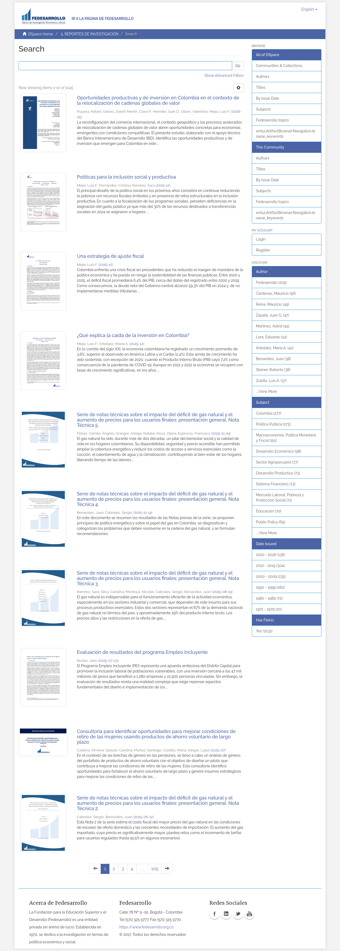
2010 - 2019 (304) (270, 565)
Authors (262, 76)
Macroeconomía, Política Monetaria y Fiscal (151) (286, 438)
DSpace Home (40, 34)
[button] (309, 9)
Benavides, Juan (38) (273, 359)
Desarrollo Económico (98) (278, 451)
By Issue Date (267, 98)
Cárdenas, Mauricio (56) (276, 293)
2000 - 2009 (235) (271, 576)
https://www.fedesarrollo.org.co (146, 927)
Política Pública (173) (273, 424)
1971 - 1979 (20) (269, 609)
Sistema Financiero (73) (275, 484)
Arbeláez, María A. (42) (275, 348)
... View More (266, 391)
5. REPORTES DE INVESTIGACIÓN (89, 34)
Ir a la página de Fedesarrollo (102, 18)
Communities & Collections (279, 66)
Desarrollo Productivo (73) (278, 473)
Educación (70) (268, 511)
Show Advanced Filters (224, 75)
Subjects (263, 109)
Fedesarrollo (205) (271, 282)
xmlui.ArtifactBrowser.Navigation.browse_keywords (286, 133)
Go (237, 66)
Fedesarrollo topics (272, 120)
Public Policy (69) (270, 522)
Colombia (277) (269, 413)
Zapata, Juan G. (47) (272, 315)
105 (154, 868)
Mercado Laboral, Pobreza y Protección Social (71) (280, 497)
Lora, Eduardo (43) (271, 337)
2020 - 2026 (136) (270, 555)
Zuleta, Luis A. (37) (271, 380)
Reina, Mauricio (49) (272, 304)
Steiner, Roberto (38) (273, 370)
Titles (260, 87)
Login (261, 239)
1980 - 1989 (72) (269, 598)
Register (263, 250)
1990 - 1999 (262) (270, 587)
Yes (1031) (264, 631)
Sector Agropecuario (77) (277, 462)
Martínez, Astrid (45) (273, 326)
